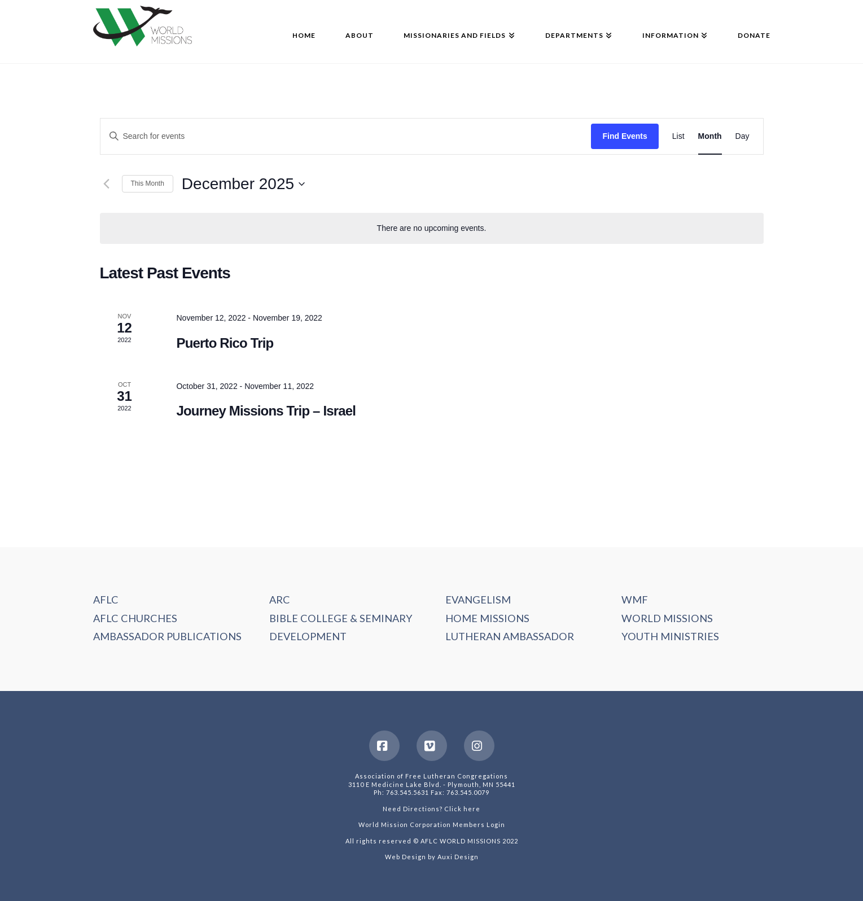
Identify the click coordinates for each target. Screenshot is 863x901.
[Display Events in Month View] (710, 136)
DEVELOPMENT (308, 636)
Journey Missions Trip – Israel (266, 410)
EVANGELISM (478, 599)
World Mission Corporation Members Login (431, 824)
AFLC (106, 599)
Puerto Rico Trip (224, 343)
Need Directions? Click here (431, 808)
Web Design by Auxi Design (432, 856)
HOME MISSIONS (487, 618)
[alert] (432, 228)
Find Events (624, 136)
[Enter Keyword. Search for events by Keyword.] (346, 136)
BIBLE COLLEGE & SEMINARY (341, 618)
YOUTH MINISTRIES (670, 636)
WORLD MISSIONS (667, 618)
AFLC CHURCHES (135, 618)
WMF (634, 599)
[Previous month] (106, 184)
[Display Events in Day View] (742, 136)
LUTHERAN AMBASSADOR (509, 636)
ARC (279, 599)
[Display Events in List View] (678, 136)
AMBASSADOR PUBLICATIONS (167, 636)
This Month (147, 183)
